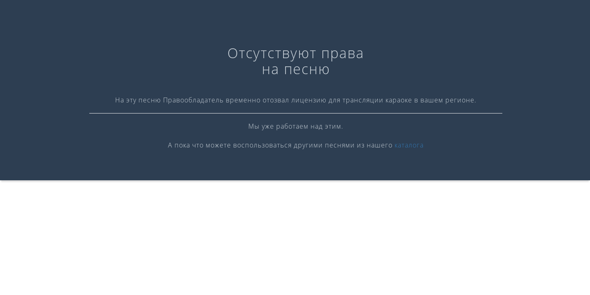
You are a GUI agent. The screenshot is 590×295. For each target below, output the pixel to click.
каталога (409, 145)
